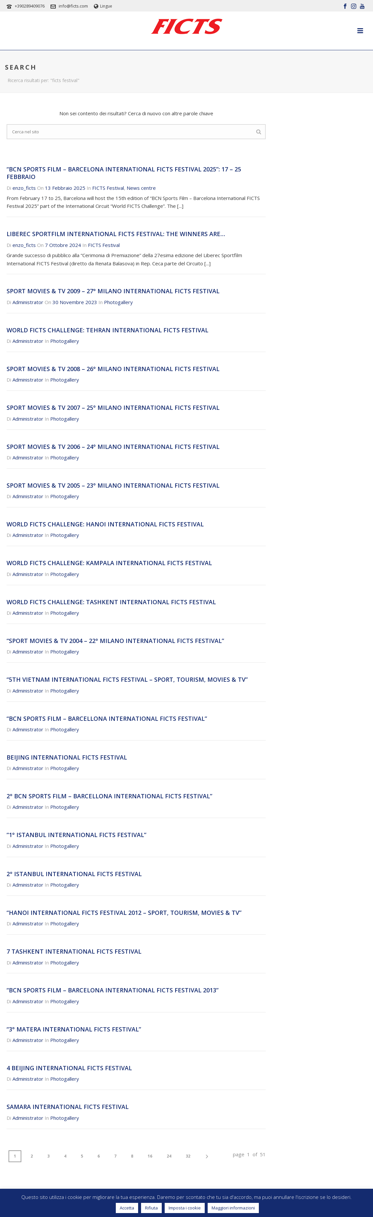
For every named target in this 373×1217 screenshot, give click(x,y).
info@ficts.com (73, 6)
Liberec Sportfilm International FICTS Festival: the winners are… (116, 234)
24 (169, 1156)
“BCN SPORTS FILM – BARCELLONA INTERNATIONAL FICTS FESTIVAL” (107, 718)
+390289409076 (30, 6)
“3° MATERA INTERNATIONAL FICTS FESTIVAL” (74, 1029)
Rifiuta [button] (151, 1208)
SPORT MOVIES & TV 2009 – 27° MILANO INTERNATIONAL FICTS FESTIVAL (113, 291)
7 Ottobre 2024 (63, 245)
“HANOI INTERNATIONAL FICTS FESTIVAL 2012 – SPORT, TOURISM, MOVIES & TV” (124, 913)
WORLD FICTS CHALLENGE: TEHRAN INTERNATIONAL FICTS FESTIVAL (107, 330)
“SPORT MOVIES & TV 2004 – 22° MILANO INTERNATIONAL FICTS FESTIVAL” (115, 641)
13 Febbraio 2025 (65, 188)
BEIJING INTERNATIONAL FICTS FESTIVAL (67, 757)
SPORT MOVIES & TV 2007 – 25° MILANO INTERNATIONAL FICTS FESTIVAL (113, 407)
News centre (141, 188)
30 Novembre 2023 (74, 302)
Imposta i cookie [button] (185, 1208)
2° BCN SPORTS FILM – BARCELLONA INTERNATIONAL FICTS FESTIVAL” (109, 796)
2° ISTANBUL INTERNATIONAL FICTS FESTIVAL (74, 874)
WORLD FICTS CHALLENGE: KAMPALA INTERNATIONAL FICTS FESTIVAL (109, 563)
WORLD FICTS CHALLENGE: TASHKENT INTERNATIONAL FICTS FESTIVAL (111, 602)
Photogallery (118, 302)
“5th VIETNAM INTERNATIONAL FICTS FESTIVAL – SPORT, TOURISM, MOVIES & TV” (127, 679)
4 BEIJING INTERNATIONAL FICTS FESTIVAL (69, 1068)
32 (188, 1156)
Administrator (27, 302)
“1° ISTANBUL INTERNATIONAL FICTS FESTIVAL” (76, 835)
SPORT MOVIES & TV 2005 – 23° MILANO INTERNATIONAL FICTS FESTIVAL (113, 485)
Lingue (103, 6)
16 (150, 1156)
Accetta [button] (127, 1208)
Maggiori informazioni (233, 1208)
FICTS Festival (108, 188)
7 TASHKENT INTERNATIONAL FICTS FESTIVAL (74, 951)
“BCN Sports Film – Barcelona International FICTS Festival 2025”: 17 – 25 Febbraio (124, 173)
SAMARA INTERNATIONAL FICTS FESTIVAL (68, 1107)
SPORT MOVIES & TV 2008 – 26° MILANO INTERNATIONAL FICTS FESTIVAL (113, 369)
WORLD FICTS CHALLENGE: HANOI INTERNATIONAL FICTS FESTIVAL (105, 524)
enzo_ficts (24, 188)
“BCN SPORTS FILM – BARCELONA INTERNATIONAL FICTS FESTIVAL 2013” (112, 990)
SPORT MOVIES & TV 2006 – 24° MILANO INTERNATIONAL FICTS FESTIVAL (113, 447)
